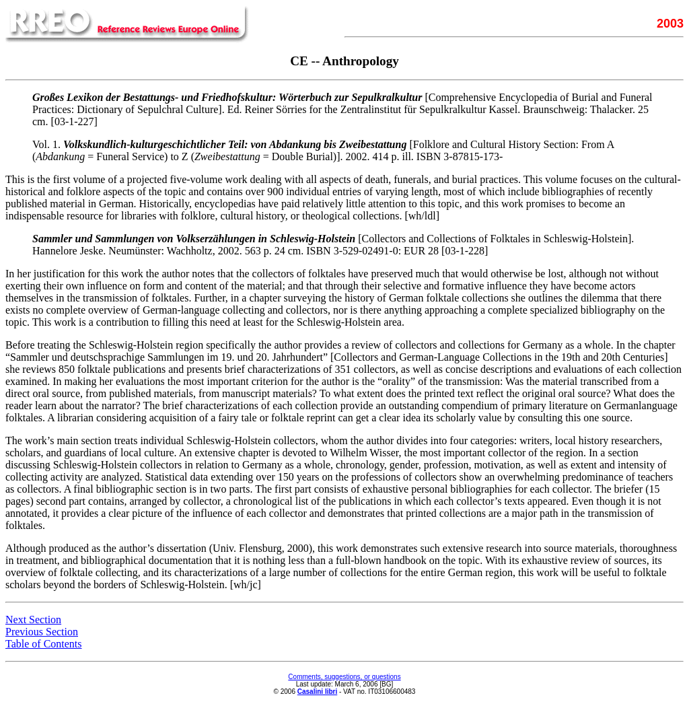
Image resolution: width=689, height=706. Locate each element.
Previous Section (41, 631)
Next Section (33, 619)
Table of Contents (43, 643)
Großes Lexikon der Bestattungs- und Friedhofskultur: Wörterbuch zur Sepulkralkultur (227, 97)
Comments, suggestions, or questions (344, 676)
